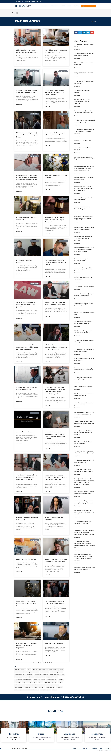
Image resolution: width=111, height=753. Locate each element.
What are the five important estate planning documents (55, 303)
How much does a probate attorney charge (82, 260)
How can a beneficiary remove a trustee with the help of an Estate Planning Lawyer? (84, 168)
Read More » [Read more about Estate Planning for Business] (77, 389)
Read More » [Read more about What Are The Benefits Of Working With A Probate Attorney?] (77, 106)
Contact (76, 6)
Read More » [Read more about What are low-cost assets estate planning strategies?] (77, 354)
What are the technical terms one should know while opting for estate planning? (27, 347)
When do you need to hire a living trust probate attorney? (83, 470)
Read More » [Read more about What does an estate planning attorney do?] (19, 231)
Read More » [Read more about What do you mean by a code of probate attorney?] (19, 401)
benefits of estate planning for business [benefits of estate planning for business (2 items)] (48, 669)
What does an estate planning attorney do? (26, 219)
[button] (76, 32)
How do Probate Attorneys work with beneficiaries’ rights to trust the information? (84, 249)
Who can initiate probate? (54, 643)
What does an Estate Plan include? (82, 91)
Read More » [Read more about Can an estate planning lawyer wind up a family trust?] (77, 298)
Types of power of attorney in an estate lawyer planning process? (27, 304)
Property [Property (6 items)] (24, 689)
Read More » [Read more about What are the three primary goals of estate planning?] (77, 335)
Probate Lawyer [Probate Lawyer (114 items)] (54, 684)
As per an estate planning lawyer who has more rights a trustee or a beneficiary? (55, 477)
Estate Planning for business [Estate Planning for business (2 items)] (57, 674)
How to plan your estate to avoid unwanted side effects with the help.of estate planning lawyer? (55, 390)
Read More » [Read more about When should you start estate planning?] (77, 67)
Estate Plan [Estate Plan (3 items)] (35, 672)
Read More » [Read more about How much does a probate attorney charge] (77, 263)
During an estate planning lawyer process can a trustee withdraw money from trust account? (83, 557)
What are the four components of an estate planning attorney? (84, 452)
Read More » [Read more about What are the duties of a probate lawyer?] (77, 49)
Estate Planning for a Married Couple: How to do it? (83, 73)
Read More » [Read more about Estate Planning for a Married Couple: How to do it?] (77, 77)
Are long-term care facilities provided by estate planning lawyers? (83, 432)
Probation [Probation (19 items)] (17, 689)
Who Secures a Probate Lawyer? (84, 286)
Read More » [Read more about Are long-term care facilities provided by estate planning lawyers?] (77, 437)
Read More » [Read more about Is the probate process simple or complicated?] (77, 363)
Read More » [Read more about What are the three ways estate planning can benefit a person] (48, 574)
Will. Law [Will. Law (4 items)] (54, 689)
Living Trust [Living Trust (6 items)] (47, 682)
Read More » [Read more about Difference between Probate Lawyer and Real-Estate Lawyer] (19, 64)
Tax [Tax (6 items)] (41, 689)
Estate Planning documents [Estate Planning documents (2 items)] (41, 674)
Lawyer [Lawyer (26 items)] (34, 682)
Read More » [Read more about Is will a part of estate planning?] (19, 274)
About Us (44, 6)
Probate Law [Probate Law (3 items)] (46, 684)
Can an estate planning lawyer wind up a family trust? (83, 295)
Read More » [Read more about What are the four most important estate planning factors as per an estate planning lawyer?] (77, 550)
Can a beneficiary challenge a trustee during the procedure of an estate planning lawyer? (27, 177)
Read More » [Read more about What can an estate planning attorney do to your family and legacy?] (19, 149)
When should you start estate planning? (83, 64)
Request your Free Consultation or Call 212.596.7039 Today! (55, 697)
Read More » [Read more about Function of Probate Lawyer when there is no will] (48, 145)
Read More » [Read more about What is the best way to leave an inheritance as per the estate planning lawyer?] (19, 491)
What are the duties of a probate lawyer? (84, 45)
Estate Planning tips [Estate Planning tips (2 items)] (51, 679)
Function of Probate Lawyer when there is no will (55, 134)
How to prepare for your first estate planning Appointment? (83, 502)
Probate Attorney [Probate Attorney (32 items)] (19, 684)
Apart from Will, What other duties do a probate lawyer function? (55, 220)
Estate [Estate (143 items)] (61, 669)
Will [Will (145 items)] (49, 689)
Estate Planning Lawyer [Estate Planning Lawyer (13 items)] (39, 679)
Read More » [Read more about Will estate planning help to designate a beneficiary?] (77, 526)
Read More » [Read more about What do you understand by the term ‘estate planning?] (77, 58)
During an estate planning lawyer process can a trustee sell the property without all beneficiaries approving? (84, 481)
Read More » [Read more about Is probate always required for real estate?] (48, 189)
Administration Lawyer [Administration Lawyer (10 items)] (20, 669)
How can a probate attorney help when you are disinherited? (84, 413)
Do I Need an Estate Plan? (25, 432)
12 (51, 663)
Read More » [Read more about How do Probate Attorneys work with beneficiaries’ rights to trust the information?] (77, 254)
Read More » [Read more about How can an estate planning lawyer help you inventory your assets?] (77, 517)
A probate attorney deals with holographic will (83, 199)
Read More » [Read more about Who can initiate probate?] (48, 655)
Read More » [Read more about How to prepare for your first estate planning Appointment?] (77, 505)
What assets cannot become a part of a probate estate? (83, 322)
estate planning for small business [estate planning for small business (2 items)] (23, 679)
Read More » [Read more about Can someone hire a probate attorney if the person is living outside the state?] (77, 193)
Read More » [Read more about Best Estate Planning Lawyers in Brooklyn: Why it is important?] (19, 659)
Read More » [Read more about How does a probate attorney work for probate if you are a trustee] (48, 276)
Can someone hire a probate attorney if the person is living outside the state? (83, 188)
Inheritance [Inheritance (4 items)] (17, 682)
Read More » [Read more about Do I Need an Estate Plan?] (19, 444)
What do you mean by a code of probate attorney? (26, 388)
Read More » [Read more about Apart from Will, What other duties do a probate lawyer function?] (48, 233)
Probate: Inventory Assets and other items (27, 518)
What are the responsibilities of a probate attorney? (84, 461)
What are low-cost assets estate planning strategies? (84, 350)
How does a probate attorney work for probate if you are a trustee (55, 262)
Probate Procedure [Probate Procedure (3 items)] (39, 687)
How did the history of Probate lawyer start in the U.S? (56, 51)
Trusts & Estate (25, 5)
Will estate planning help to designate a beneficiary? (82, 522)
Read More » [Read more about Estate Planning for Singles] (19, 571)
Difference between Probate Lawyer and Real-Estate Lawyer (27, 51)
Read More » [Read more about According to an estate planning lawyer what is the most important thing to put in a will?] (48, 448)
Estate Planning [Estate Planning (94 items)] (44, 672)
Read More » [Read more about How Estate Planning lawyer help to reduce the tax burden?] (77, 572)
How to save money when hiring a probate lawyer (84, 178)
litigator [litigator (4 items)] (40, 682)
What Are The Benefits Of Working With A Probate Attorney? (82, 101)
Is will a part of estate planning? (24, 261)
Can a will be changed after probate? (82, 149)
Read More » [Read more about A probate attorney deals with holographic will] (77, 202)
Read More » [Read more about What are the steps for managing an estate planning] (77, 125)
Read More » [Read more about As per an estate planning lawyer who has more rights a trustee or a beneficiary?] (48, 491)
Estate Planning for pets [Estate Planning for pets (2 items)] (36, 677)
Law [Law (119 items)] (30, 682)
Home (91, 21)
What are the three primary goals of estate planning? (83, 332)
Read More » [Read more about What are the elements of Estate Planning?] (77, 345)
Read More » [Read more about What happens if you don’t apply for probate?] (77, 86)
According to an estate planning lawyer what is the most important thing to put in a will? (55, 435)
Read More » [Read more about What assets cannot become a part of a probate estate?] (77, 326)
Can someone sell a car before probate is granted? (83, 304)
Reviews (62, 6)
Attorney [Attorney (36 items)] (35, 669)
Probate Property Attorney (19, 748)
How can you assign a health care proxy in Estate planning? (83, 112)
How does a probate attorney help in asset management (55, 602)
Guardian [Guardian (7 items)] (61, 679)
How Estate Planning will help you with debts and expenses (83, 269)
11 (49, 663)
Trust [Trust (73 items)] (45, 689)
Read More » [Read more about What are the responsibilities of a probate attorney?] (77, 465)
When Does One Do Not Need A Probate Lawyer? (83, 443)
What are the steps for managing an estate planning (84, 121)
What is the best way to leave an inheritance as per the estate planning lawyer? (26, 477)
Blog (69, 6)
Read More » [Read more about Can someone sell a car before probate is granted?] (77, 308)
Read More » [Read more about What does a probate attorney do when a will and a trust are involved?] (77, 136)
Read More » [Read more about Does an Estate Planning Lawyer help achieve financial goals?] (77, 496)
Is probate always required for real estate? (56, 176)
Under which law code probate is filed (84, 313)
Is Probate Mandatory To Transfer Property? (81, 208)
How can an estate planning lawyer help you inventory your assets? (84, 512)
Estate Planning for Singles (26, 559)
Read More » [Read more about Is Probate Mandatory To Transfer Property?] (77, 212)
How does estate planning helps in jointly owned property (84, 228)
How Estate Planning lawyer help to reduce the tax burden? (84, 568)
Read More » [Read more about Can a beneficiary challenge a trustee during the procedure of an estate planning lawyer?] (19, 191)
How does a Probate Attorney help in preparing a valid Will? (83, 369)
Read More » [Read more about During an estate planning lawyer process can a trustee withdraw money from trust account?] (77, 563)
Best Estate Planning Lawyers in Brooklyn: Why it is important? (26, 645)
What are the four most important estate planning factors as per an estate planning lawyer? (84, 544)
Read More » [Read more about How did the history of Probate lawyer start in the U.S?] (48, 64)
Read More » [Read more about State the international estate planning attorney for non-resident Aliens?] (77, 223)
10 (47, 663)
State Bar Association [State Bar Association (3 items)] (33, 689)
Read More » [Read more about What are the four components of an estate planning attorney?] (77, 456)
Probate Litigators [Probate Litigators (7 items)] (19, 687)
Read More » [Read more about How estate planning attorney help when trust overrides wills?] (77, 162)
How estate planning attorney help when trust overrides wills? (84, 158)
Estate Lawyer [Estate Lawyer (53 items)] (27, 672)
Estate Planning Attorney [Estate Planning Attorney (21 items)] (56, 672)
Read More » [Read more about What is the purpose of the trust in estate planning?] (77, 398)
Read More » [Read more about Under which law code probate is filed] (77, 317)
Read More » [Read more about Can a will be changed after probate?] (77, 152)
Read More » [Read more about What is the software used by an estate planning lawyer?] (19, 104)
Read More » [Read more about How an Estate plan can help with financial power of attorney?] (77, 243)
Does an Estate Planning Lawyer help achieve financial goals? (84, 493)
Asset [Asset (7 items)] (29, 669)
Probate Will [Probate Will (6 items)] (59, 687)
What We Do (54, 6)
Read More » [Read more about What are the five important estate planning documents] (48, 316)
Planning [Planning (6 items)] (54, 682)
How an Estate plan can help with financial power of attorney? (83, 238)
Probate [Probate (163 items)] (60, 682)
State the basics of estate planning (54, 518)
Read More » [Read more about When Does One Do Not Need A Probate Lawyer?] (77, 446)
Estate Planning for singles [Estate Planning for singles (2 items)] (50, 677)
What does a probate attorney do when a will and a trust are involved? (84, 131)
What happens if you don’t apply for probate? (84, 82)
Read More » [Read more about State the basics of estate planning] (48, 533)
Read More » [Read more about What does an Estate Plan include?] (77, 95)
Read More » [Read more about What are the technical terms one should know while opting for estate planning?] (19, 361)
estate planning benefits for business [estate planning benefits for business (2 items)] (23, 674)
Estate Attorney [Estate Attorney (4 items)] (18, 672)
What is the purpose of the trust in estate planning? (84, 395)
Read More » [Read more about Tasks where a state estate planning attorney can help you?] (19, 617)
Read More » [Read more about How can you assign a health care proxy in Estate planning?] (77, 115)
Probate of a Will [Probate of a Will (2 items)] (29, 687)
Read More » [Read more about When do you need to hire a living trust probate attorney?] (77, 474)
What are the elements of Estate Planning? (84, 341)
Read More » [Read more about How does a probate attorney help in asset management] (48, 616)
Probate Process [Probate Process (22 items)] (50, 687)
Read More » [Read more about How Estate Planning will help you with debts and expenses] (77, 272)
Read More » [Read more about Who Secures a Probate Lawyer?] (77, 289)
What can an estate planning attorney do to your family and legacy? (27, 135)
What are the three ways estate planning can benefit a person (56, 560)
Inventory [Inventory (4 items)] (25, 682)
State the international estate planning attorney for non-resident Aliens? (83, 218)
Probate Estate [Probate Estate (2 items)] (37, 684)
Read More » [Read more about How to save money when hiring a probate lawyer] (77, 182)
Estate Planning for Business (83, 386)
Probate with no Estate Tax (82, 140)
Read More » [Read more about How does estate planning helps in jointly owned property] (77, 232)
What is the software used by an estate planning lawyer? (26, 91)
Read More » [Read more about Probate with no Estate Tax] (77, 143)
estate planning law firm (24, 6)
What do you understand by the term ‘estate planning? (84, 54)
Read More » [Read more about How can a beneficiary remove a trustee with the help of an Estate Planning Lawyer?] (77, 173)
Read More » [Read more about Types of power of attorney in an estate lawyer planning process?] (19, 318)
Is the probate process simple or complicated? (84, 359)
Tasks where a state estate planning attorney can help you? (26, 603)
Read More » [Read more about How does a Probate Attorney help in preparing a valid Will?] (77, 372)
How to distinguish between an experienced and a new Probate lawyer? (55, 92)
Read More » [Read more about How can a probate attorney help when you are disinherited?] (77, 417)
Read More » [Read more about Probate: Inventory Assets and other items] (19, 533)
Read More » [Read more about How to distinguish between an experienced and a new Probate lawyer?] (48, 106)
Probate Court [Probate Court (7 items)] (28, 684)
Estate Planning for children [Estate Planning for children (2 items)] (21, 677)
